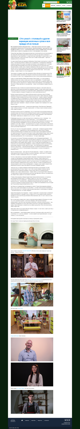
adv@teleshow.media (66, 424)
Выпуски (53, 5)
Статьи (63, 5)
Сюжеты (48, 5)
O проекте (69, 5)
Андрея (12, 335)
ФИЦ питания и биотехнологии (34, 279)
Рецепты (58, 5)
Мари (23, 388)
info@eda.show (67, 422)
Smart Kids (20, 308)
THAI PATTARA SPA (27, 250)
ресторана (19, 388)
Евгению (17, 335)
